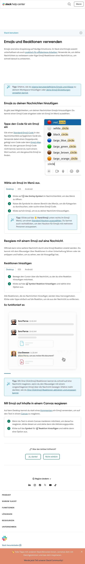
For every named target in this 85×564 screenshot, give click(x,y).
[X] (45, 485)
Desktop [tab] (10, 189)
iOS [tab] (19, 189)
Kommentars (46, 410)
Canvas (24, 413)
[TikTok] (55, 485)
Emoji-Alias (36, 142)
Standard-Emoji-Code (24, 132)
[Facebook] (40, 485)
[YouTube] (50, 485)
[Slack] (40, 540)
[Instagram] (35, 485)
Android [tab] (29, 189)
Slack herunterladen (11, 545)
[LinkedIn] (29, 485)
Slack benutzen (11, 32)
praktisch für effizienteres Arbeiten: (41, 52)
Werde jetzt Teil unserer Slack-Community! (43, 560)
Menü (79, 4)
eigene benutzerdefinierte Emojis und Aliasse (52, 87)
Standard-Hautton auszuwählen (46, 220)
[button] (33, 456)
